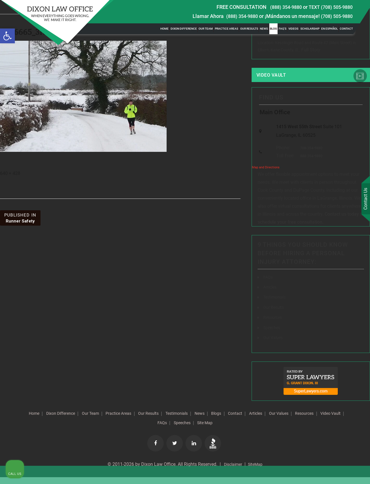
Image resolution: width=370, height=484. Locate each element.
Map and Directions (266, 175)
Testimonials (222, 420)
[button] (7, 35)
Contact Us (364, 200)
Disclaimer (231, 471)
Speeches (229, 429)
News (264, 28)
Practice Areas (226, 28)
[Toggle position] (339, 302)
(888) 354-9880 (280, 7)
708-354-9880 (310, 155)
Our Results (249, 28)
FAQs (268, 284)
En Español (329, 28)
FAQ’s (282, 28)
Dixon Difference (184, 28)
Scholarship (310, 28)
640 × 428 (10, 173)
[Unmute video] (269, 302)
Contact (346, 28)
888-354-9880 (310, 164)
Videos (293, 28)
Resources (145, 429)
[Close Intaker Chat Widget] (351, 302)
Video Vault (276, 77)
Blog (273, 28)
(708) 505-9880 (335, 16)
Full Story (310, 50)
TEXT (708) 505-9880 (329, 7)
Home (164, 28)
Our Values (114, 429)
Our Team (206, 28)
